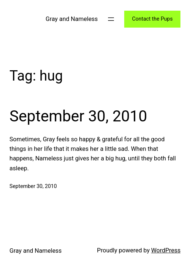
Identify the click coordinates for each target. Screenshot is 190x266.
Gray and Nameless (72, 18)
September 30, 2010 (78, 116)
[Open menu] (111, 19)
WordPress (165, 250)
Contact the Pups (152, 19)
